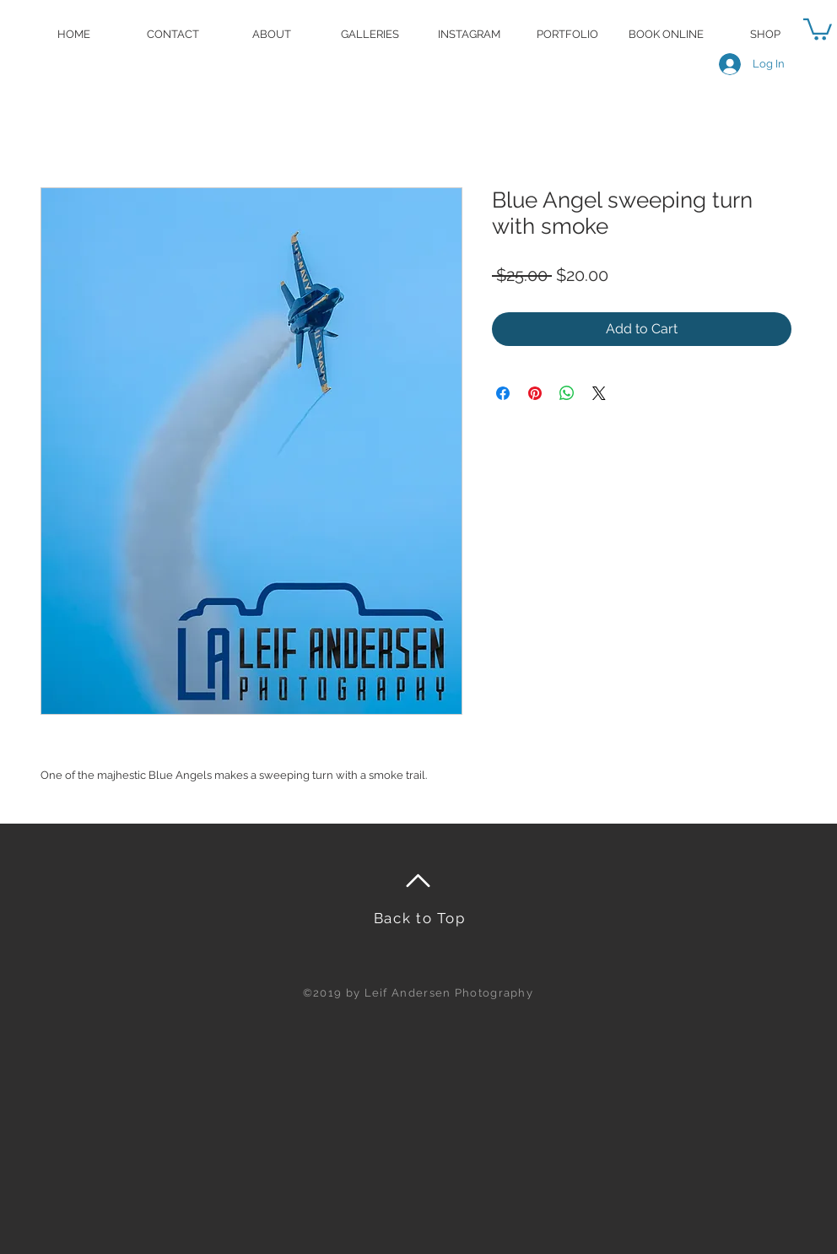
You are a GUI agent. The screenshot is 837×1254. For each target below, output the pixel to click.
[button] (817, 28)
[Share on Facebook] (503, 393)
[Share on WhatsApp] (567, 393)
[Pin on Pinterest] (535, 393)
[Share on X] (599, 393)
